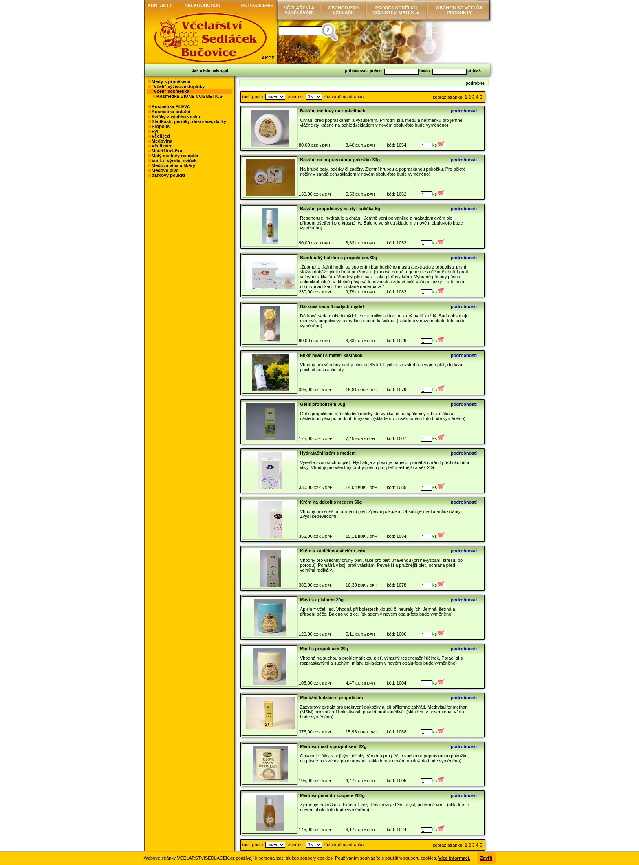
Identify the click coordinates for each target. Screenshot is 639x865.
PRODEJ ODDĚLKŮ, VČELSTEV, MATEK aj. (397, 10)
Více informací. (454, 858)
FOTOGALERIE (257, 5)
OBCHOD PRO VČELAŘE (343, 10)
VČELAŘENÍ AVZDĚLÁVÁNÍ (299, 10)
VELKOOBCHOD (202, 5)
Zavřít (486, 858)
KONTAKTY (160, 5)
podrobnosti (464, 110)
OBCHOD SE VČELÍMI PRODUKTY (459, 10)
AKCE (268, 57)
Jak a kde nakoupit (210, 70)
